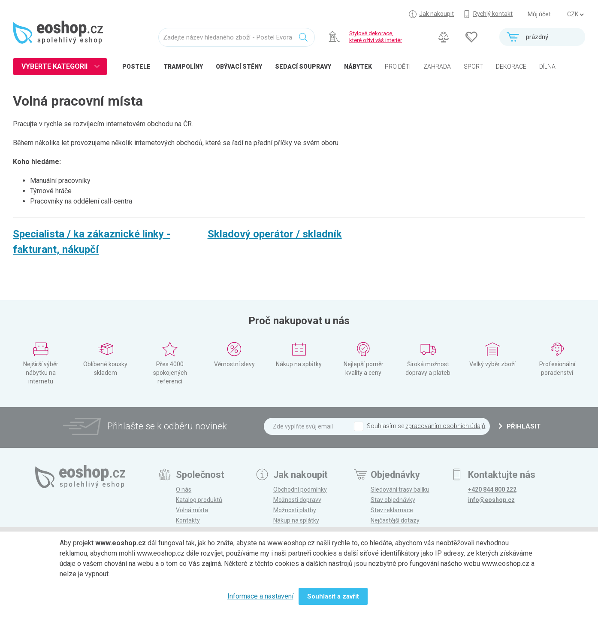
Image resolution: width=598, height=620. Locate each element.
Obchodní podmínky (300, 489)
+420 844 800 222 (492, 489)
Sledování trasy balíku (400, 489)
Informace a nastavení (260, 596)
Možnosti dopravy (297, 499)
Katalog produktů (199, 499)
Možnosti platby (294, 510)
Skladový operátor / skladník (275, 234)
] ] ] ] (575, 14)
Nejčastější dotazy (395, 520)
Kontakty (188, 520)
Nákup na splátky (296, 520)
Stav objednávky (393, 499)
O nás (183, 489)
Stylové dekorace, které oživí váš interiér (375, 36)
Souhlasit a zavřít (333, 596)
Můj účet (539, 14)
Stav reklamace (392, 510)
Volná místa (192, 510)
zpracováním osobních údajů (445, 425)
